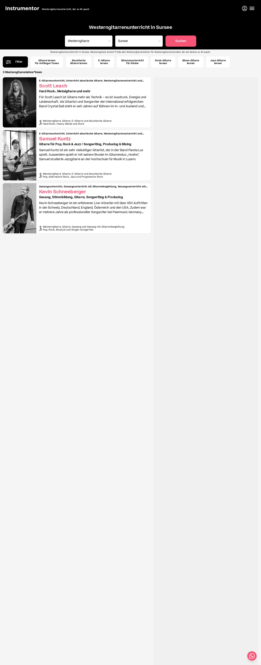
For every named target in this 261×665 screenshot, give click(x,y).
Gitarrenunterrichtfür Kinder (132, 62)
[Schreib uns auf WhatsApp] (252, 656)
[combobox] (88, 41)
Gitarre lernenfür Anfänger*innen (47, 62)
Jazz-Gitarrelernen (218, 62)
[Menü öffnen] (251, 8)
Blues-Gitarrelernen (190, 62)
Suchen (180, 41)
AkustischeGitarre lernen (78, 62)
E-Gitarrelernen (104, 62)
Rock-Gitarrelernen (163, 62)
